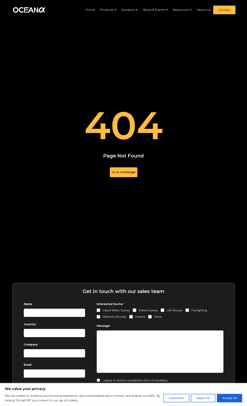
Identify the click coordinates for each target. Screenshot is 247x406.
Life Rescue (175, 310)
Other (158, 316)
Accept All (229, 398)
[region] (123, 394)
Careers (140, 316)
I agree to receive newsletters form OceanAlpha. (135, 380)
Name (29, 304)
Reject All (203, 398)
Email (28, 364)
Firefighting (199, 310)
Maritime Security (114, 316)
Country (30, 324)
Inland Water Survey (116, 310)
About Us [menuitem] (204, 10)
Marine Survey (148, 310)
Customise (176, 398)
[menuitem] (108, 10)
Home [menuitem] (90, 10)
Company (31, 344)
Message (104, 326)
